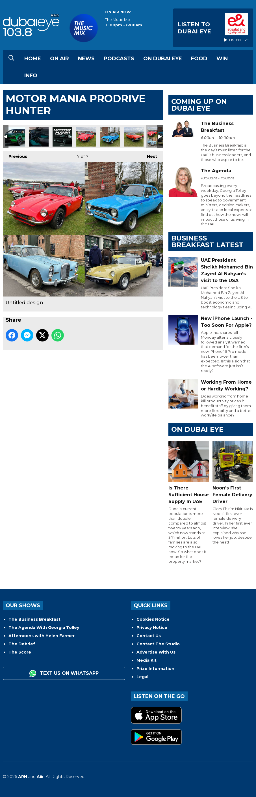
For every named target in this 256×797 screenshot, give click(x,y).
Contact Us (148, 635)
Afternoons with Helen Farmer (41, 635)
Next (149, 155)
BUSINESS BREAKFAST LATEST (207, 241)
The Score (19, 652)
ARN (22, 776)
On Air (59, 58)
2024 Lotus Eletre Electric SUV (15, 137)
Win (222, 58)
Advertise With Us (155, 652)
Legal (142, 676)
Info (30, 75)
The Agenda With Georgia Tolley (43, 627)
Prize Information (155, 668)
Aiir (40, 776)
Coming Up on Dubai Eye (199, 104)
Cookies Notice (153, 619)
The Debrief (21, 643)
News (86, 58)
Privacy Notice (151, 627)
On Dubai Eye (162, 58)
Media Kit (146, 660)
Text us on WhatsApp (64, 673)
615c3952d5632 (62, 137)
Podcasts (119, 58)
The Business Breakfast (34, 619)
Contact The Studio (158, 643)
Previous (15, 155)
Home (32, 58)
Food (199, 58)
